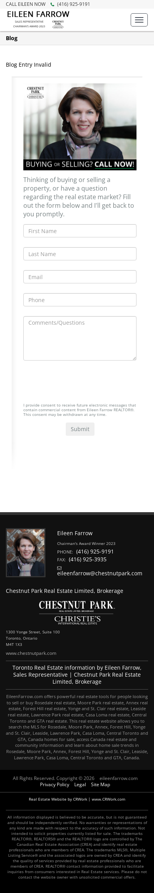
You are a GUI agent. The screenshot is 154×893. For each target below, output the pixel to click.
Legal (80, 784)
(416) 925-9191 (48, 4)
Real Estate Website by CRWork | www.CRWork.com (77, 799)
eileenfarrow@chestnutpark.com (99, 573)
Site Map (100, 784)
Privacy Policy (54, 784)
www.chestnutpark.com (31, 653)
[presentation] (82, 385)
